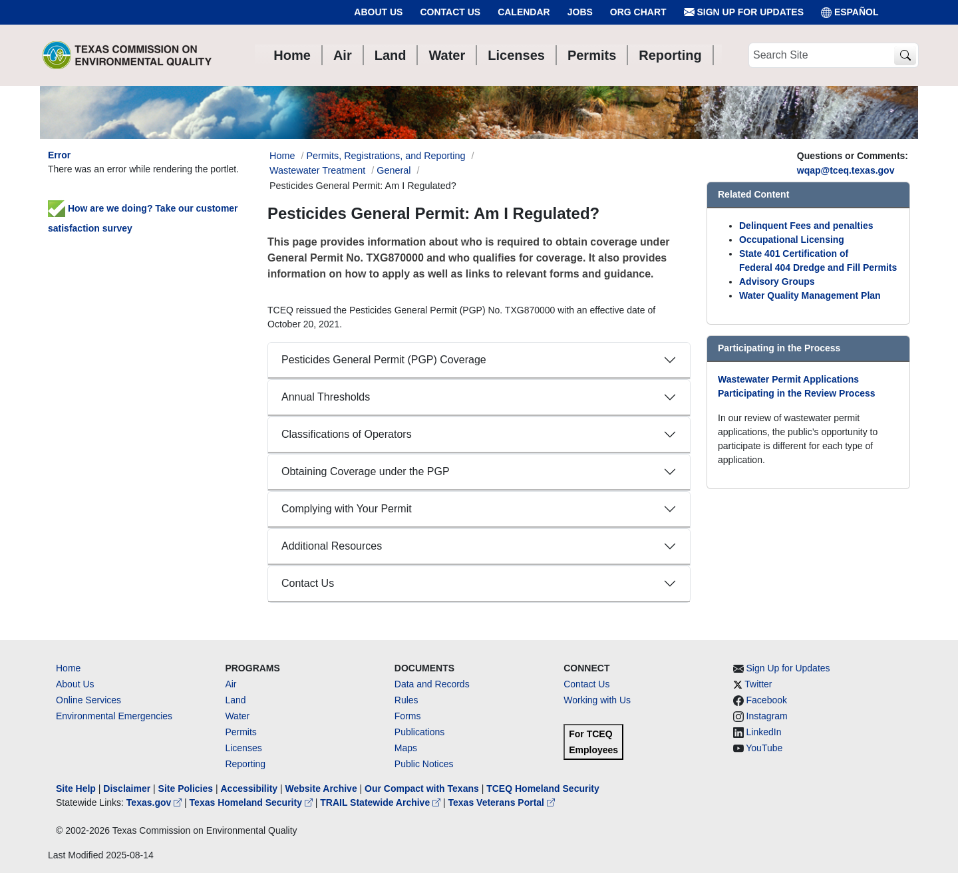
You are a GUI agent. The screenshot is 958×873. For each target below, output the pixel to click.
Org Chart (638, 12)
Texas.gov (155, 802)
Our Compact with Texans (422, 788)
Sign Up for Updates (744, 12)
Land (235, 700)
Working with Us (597, 700)
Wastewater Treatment (317, 170)
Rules (406, 700)
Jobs (580, 12)
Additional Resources (331, 546)
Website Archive (321, 788)
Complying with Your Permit (346, 508)
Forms (408, 716)
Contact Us (450, 12)
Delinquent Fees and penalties (806, 225)
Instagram (767, 716)
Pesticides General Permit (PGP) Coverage (383, 359)
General (393, 170)
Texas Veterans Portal (501, 802)
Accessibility (250, 788)
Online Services (88, 700)
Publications (420, 732)
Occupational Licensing (791, 239)
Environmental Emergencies (114, 716)
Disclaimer (126, 788)
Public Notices (424, 764)
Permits (240, 732)
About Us (378, 12)
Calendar (524, 12)
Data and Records (432, 684)
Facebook (766, 700)
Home (68, 668)
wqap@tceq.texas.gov (846, 170)
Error (59, 155)
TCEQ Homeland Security (542, 788)
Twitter (758, 684)
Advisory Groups (777, 281)
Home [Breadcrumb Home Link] (282, 155)
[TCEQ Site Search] (905, 55)
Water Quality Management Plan (810, 295)
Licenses (243, 748)
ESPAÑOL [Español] (850, 12)
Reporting (245, 764)
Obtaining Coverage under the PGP (365, 471)
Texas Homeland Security (252, 802)
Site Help (76, 788)
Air (230, 684)
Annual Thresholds (325, 397)
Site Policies (185, 788)
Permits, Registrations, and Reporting (385, 155)
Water (237, 716)
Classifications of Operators (346, 434)
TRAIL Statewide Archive (381, 802)
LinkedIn (764, 732)
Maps (406, 748)
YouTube (764, 748)
